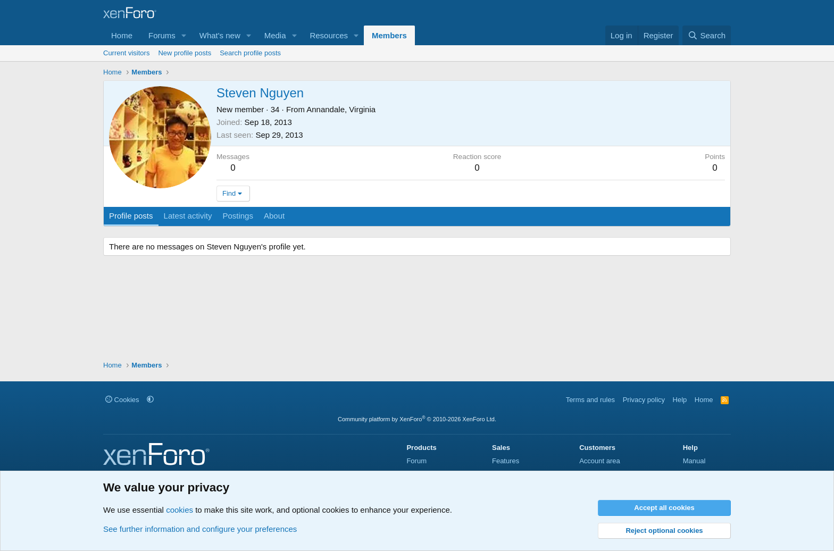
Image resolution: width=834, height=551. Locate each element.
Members (389, 35)
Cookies (122, 400)
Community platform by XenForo (417, 419)
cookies (179, 509)
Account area (599, 461)
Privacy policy (644, 400)
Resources (329, 35)
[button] (184, 35)
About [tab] (274, 215)
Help (680, 400)
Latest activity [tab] (188, 215)
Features (505, 461)
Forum (416, 461)
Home (121, 35)
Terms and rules (590, 400)
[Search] (706, 35)
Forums (162, 35)
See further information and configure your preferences (200, 528)
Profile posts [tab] (131, 215)
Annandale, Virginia (341, 109)
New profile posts (184, 53)
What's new (219, 35)
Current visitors (126, 53)
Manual (694, 461)
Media (275, 35)
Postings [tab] (237, 215)
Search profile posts (250, 53)
